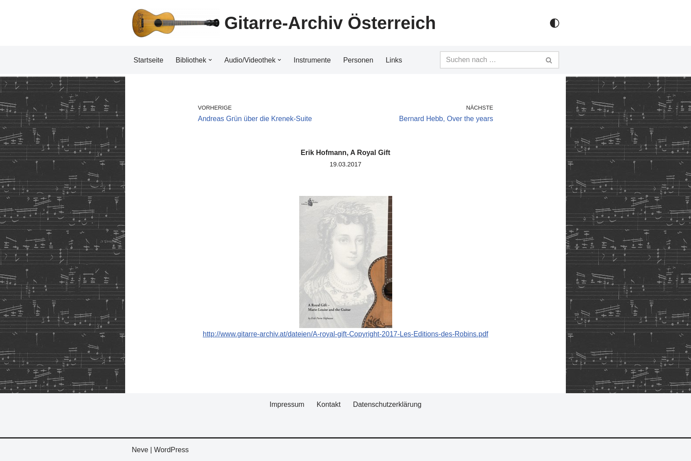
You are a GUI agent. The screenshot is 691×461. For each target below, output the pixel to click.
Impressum (286, 404)
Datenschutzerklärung (387, 404)
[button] (210, 60)
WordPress (171, 450)
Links (394, 60)
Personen (358, 60)
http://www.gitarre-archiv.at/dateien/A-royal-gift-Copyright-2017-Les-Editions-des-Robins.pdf (345, 334)
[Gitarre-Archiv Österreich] (284, 23)
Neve (140, 450)
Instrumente (312, 60)
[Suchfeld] (489, 60)
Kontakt (329, 404)
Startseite (148, 60)
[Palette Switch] (554, 23)
